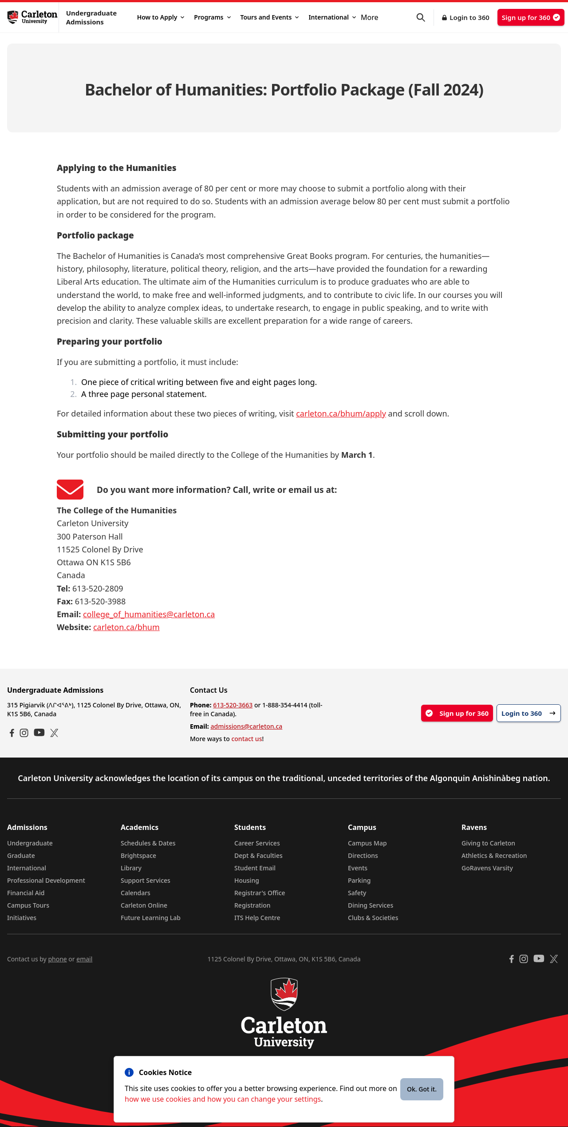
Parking (359, 880)
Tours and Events (270, 17)
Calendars (135, 893)
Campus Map (367, 843)
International (332, 17)
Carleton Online (144, 905)
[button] (425, 17)
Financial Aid (25, 893)
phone (57, 959)
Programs (212, 17)
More (370, 17)
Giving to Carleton (488, 843)
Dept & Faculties (258, 855)
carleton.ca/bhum (126, 627)
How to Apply (161, 17)
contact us (246, 738)
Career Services (257, 843)
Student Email (255, 868)
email (84, 959)
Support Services (145, 880)
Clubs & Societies (373, 917)
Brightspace (138, 855)
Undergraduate (30, 843)
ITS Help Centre (257, 917)
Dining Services (370, 905)
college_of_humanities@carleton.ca (149, 614)
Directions (363, 855)
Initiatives (21, 917)
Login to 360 (469, 17)
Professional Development (46, 880)
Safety (357, 893)
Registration (252, 905)
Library (131, 868)
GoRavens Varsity (487, 868)
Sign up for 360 (531, 17)
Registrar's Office (259, 893)
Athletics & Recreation (494, 855)
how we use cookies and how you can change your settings (223, 1099)
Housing (246, 880)
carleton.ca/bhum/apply (341, 413)
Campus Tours (28, 905)
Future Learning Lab (151, 917)
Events (357, 868)
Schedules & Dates (148, 843)
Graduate (21, 855)
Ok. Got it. (422, 1089)
